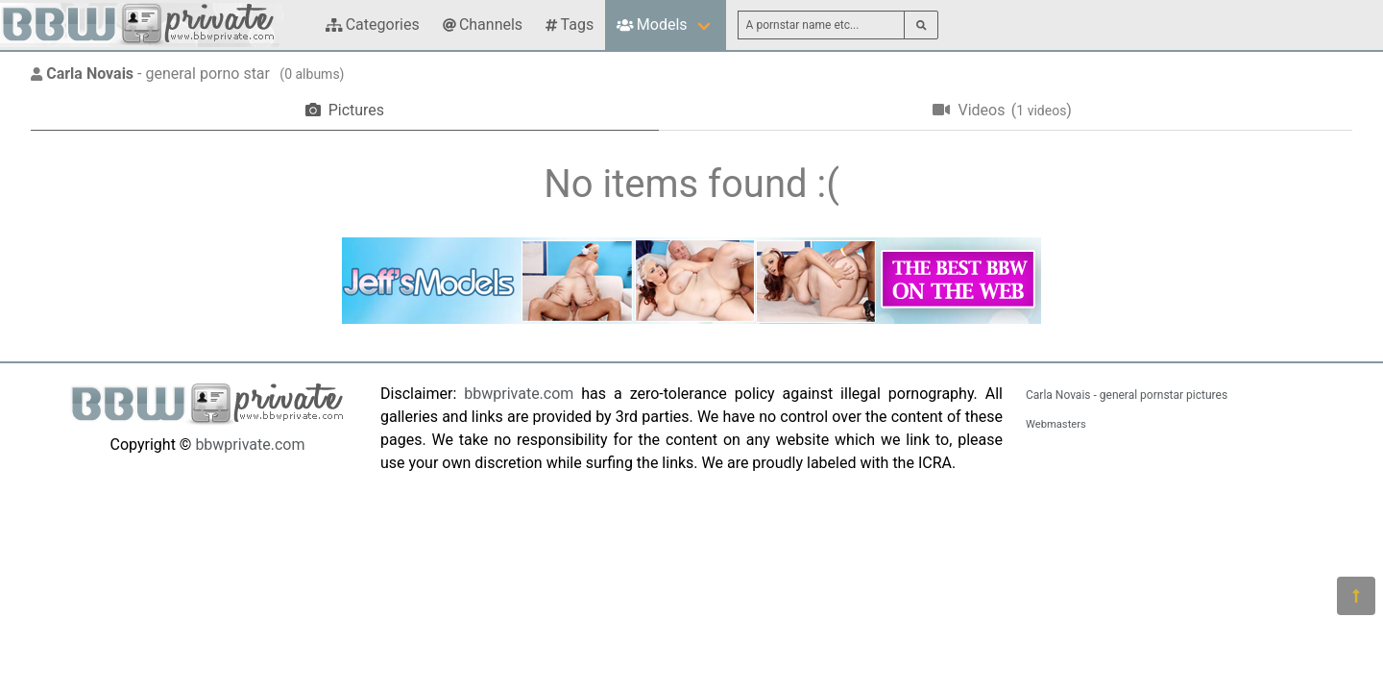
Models (652, 24)
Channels (482, 24)
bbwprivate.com (249, 444)
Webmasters (1056, 424)
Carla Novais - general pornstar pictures (1126, 395)
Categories (373, 24)
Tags (570, 24)
